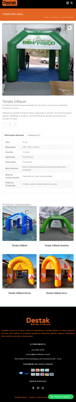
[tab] (14, 135)
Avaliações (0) (34, 135)
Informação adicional (14, 135)
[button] (61, 396)
